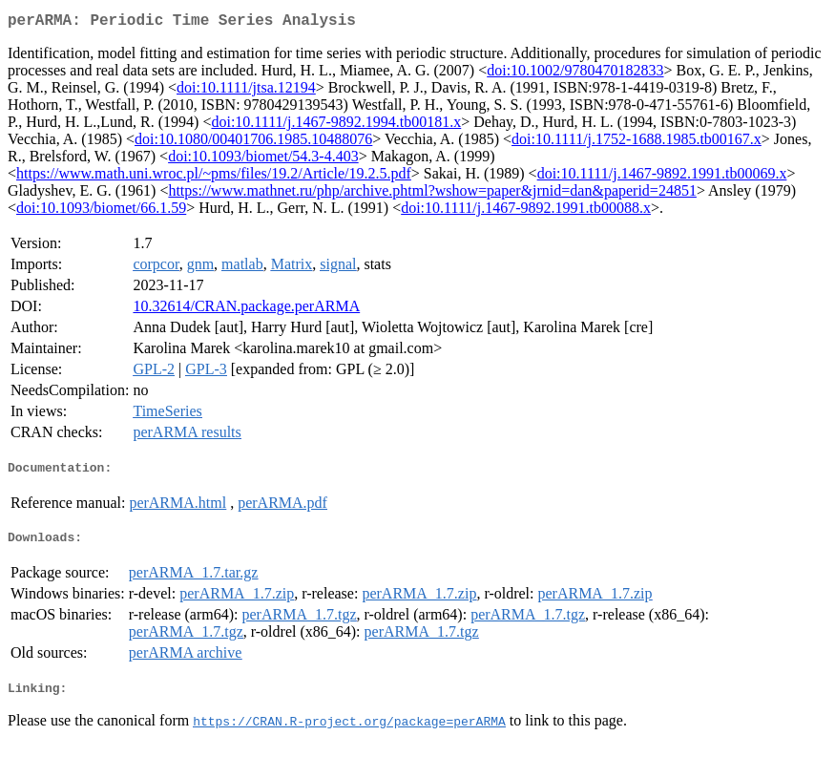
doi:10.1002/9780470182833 (575, 74)
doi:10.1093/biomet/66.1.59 (101, 211)
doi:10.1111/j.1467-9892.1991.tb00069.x (662, 177)
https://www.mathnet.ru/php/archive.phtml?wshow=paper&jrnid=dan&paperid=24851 (432, 194)
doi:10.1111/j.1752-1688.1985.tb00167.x (636, 143)
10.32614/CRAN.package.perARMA (246, 310)
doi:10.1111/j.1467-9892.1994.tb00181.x (336, 125)
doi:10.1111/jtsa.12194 (246, 91)
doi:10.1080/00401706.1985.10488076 (253, 143)
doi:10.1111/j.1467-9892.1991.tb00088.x (526, 211)
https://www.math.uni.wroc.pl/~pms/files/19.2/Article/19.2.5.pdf (213, 177)
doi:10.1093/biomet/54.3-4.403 (263, 160)
